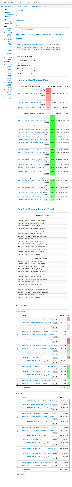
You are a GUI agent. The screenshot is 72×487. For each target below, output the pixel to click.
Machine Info (9, 10)
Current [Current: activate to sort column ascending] (62, 315)
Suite (22, 2)
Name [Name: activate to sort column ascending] (24, 315)
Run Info (8, 12)
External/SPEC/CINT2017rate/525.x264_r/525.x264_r (31, 147)
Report (7, 16)
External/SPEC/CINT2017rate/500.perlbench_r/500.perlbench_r (33, 152)
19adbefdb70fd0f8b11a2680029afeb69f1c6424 (33, 44)
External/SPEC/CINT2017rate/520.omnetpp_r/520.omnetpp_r (32, 120)
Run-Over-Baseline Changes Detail (36, 209)
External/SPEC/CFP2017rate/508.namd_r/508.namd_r (31, 93)
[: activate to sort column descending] (18, 315)
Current (18, 44)
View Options (9, 14)
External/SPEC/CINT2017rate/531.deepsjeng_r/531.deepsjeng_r (33, 132)
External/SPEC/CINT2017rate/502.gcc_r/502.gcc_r (30, 139)
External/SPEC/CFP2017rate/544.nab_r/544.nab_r (30, 102)
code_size (8, 23)
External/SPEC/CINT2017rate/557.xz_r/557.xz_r (29, 129)
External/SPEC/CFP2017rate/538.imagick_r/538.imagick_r (32, 89)
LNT (4, 2)
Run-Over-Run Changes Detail (33, 80)
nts (29, 2)
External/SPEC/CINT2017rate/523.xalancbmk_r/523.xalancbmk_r (33, 116)
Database (11, 2)
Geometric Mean (26, 387)
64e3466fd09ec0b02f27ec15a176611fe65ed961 (33, 47)
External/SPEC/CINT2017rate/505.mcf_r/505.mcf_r (30, 98)
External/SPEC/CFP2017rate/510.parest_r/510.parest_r (31, 125)
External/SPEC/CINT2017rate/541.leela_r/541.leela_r (31, 137)
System (67, 2)
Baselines (37, 2)
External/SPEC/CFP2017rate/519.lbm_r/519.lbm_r (30, 164)
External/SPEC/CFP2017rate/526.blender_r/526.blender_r (32, 142)
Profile (43, 90)
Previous (19, 47)
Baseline (19, 49)
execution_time (9, 20)
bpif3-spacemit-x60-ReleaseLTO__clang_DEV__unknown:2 (21, 6)
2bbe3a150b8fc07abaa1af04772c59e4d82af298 (33, 49)
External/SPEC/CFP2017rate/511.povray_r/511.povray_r (31, 107)
